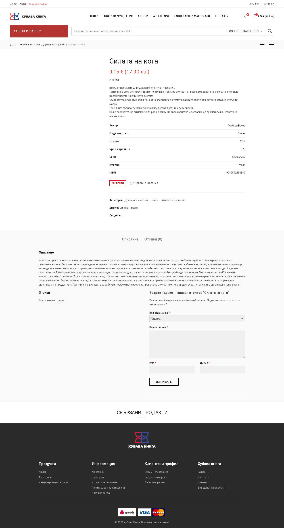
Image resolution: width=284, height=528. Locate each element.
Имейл (205, 363)
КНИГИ (94, 16)
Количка (269, 4)
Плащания (98, 477)
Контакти (203, 477)
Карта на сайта (101, 492)
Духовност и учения (54, 44)
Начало (27, 44)
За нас (201, 471)
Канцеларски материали (192, 16)
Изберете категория (244, 31)
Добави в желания (146, 182)
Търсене (269, 31)
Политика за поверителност (108, 487)
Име (152, 363)
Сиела (241, 133)
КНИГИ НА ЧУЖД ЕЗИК (118, 16)
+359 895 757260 (38, 4)
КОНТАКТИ (222, 16)
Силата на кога (129, 207)
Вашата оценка (159, 312)
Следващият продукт (271, 44)
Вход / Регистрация (156, 471)
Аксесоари (161, 16)
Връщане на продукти (211, 487)
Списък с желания (247, 15)
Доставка (98, 471)
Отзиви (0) (153, 239)
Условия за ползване (104, 482)
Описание (130, 239)
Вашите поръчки (155, 482)
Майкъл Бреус (236, 125)
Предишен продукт (262, 44)
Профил (255, 4)
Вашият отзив (158, 327)
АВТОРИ (143, 16)
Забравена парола (156, 477)
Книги (37, 44)
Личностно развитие (172, 200)
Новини (202, 482)
